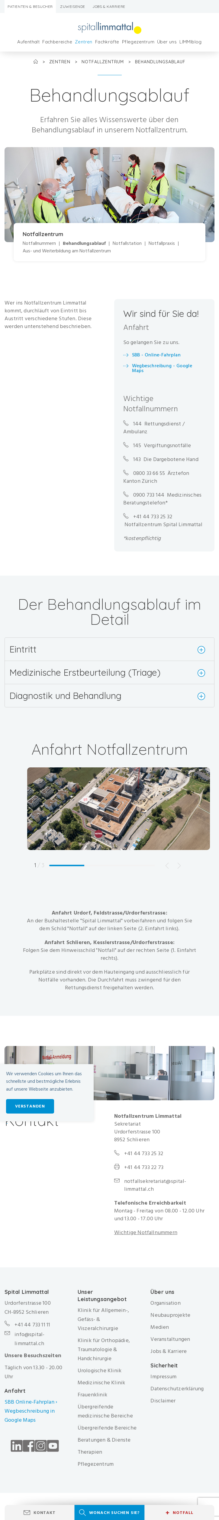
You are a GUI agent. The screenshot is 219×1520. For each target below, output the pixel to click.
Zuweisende (72, 6)
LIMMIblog (190, 42)
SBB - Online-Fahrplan (156, 354)
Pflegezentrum (138, 42)
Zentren (83, 42)
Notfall (179, 1512)
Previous (167, 865)
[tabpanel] (118, 820)
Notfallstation (127, 243)
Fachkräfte (107, 42)
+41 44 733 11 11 (32, 1324)
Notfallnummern (39, 243)
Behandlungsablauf (84, 243)
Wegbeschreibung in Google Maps (30, 1415)
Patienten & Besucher (30, 6)
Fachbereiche (57, 42)
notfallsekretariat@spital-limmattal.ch (155, 1185)
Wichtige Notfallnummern (146, 1232)
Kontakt (45, 1512)
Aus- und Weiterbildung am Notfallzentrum (67, 251)
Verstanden (30, 1106)
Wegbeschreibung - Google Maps (162, 368)
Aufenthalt (28, 42)
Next (179, 865)
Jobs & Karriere (108, 6)
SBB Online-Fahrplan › (31, 1402)
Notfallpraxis (162, 243)
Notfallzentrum (103, 62)
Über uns (167, 42)
